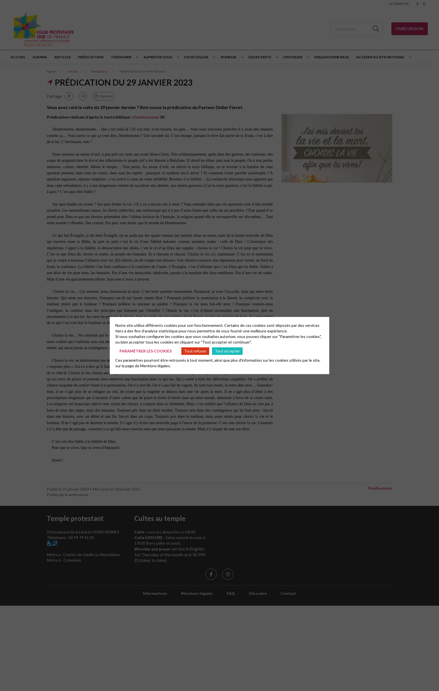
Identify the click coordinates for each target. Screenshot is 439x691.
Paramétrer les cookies (145, 351)
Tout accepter (227, 351)
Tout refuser (195, 351)
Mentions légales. (155, 365)
